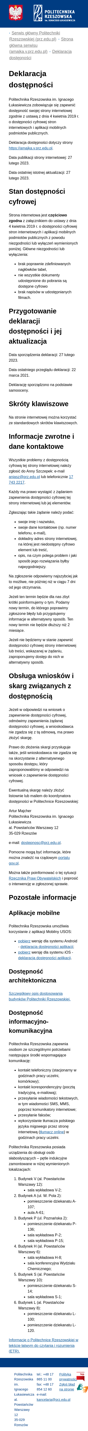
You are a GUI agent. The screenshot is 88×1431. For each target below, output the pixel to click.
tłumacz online (52, 1132)
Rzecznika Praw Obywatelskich (35, 878)
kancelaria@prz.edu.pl (53, 1399)
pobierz (24, 941)
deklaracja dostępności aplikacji (46, 947)
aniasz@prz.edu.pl (24, 477)
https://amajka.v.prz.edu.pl (31, 148)
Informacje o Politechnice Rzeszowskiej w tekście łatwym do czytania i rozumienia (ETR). (43, 1345)
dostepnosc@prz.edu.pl (41, 843)
